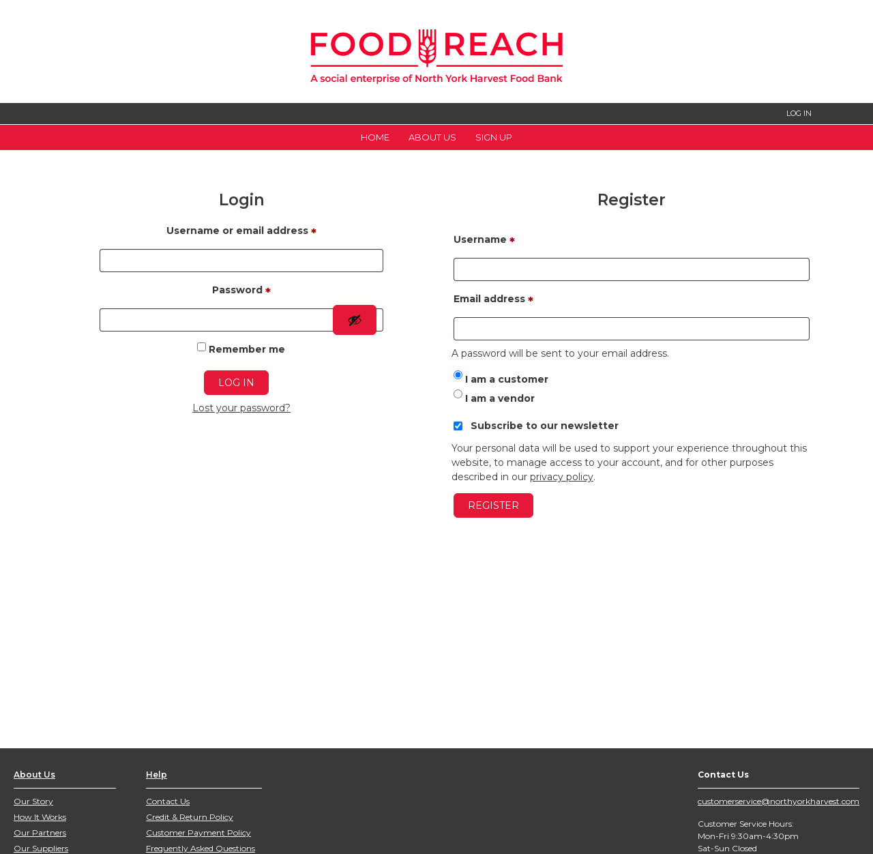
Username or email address (241, 232)
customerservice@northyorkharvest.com (778, 801)
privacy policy (561, 477)
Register (493, 505)
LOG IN (799, 113)
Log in (236, 383)
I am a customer (501, 379)
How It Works (40, 817)
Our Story (33, 801)
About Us (432, 137)
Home (375, 137)
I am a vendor (494, 398)
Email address (493, 301)
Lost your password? (241, 408)
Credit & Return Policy (189, 817)
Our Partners (40, 832)
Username (484, 241)
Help (156, 774)
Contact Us (168, 801)
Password (241, 292)
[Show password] (354, 320)
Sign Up (493, 137)
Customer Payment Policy (198, 832)
